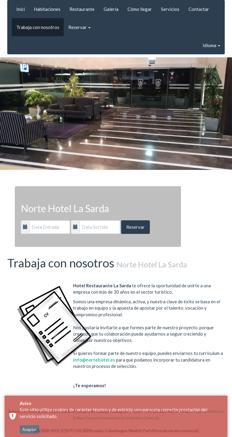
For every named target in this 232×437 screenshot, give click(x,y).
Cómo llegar (139, 9)
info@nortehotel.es (94, 359)
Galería (111, 9)
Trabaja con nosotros (37, 27)
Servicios (170, 9)
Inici (20, 9)
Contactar (198, 9)
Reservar (79, 27)
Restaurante (82, 9)
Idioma (211, 45)
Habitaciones (47, 9)
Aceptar (29, 429)
